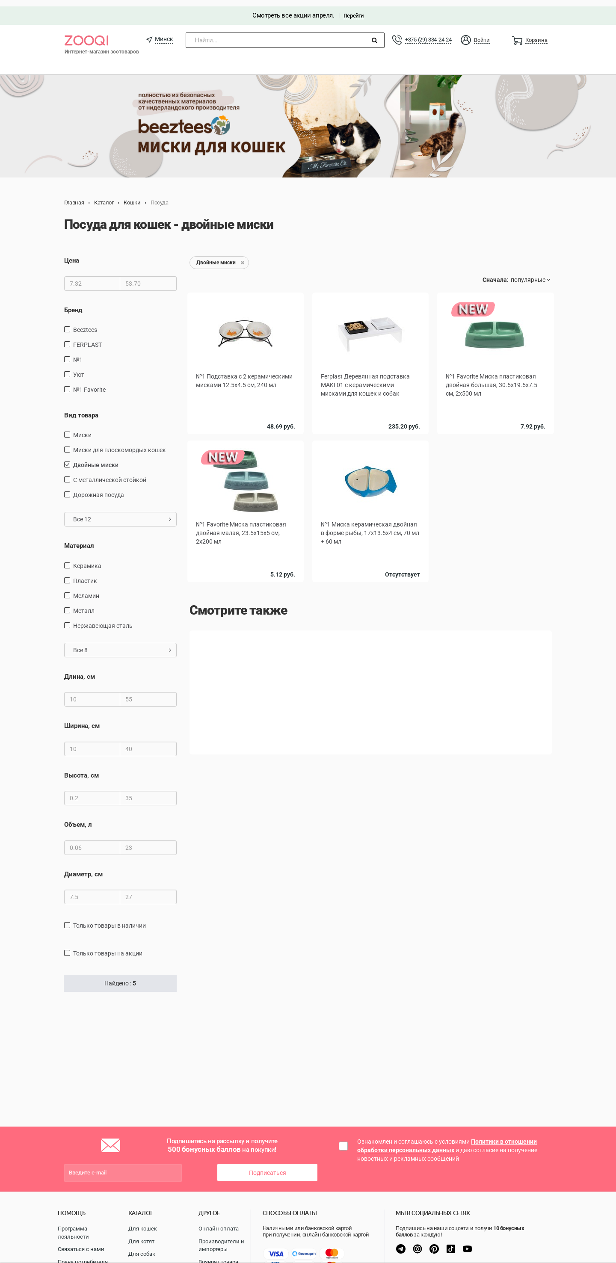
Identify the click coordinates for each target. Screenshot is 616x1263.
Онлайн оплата (218, 1227)
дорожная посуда (98, 488)
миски (82, 429)
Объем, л (78, 818)
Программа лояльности (73, 1231)
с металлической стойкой (109, 473)
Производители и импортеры (221, 1244)
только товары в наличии (109, 919)
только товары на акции (107, 947)
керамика (87, 559)
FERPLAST (87, 338)
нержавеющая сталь (103, 619)
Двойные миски (95, 459)
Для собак (141, 1252)
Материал (79, 540)
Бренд (73, 304)
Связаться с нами (81, 1248)
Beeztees (85, 323)
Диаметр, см (83, 868)
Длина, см (79, 670)
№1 (78, 353)
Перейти (354, 9)
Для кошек (142, 1227)
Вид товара (81, 409)
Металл (84, 604)
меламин (86, 589)
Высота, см (81, 769)
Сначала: (496, 273)
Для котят (141, 1240)
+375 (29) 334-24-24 (428, 33)
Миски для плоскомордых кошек (119, 444)
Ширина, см (82, 719)
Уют (78, 368)
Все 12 (122, 513)
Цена (71, 254)
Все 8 (122, 643)
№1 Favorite (89, 383)
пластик (85, 574)
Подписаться (267, 1166)
